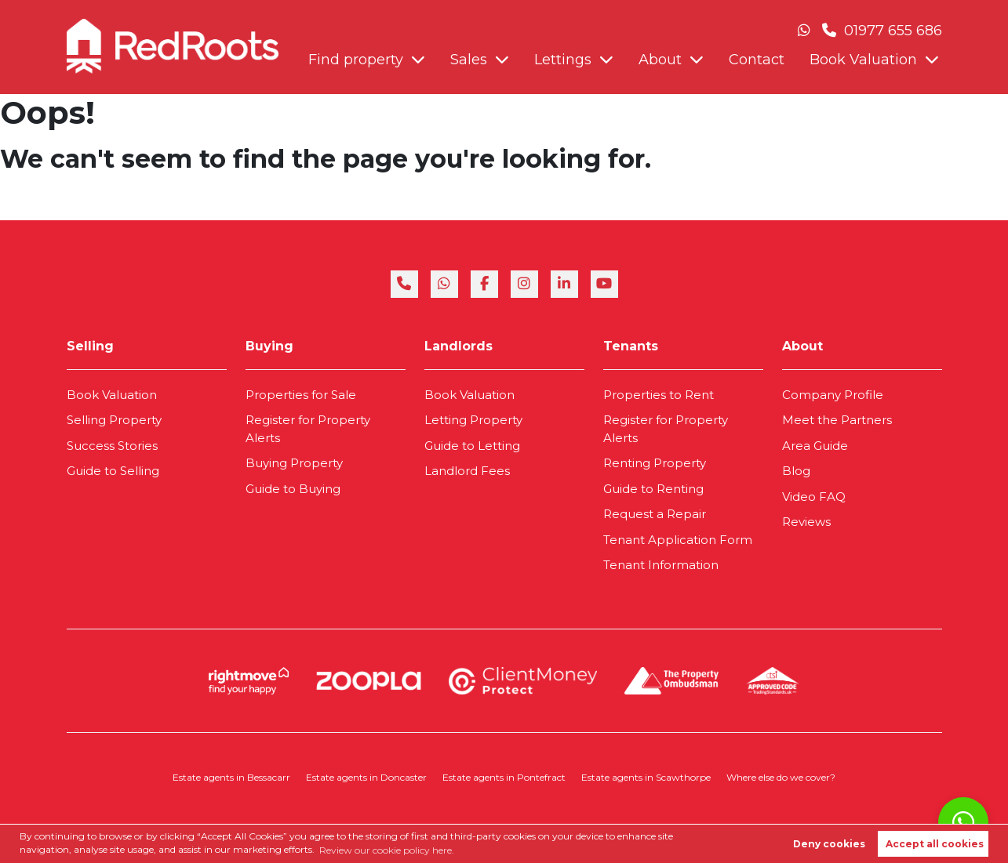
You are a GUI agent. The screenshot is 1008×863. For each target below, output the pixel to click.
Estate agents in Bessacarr (231, 777)
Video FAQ (814, 496)
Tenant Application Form (677, 539)
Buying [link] (269, 346)
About (660, 59)
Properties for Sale (301, 394)
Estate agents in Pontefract (504, 777)
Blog (796, 470)
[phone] (404, 284)
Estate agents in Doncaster (366, 777)
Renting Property (654, 462)
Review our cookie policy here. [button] (386, 850)
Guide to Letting (472, 445)
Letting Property (473, 419)
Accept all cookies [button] (935, 844)
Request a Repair (654, 513)
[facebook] (484, 284)
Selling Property (114, 419)
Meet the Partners (837, 419)
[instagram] (524, 284)
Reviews (806, 521)
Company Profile (832, 394)
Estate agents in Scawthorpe (646, 777)
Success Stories (112, 445)
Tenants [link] (630, 346)
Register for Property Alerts (308, 428)
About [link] (802, 346)
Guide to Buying (293, 488)
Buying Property (294, 462)
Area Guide (815, 445)
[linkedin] (564, 284)
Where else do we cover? (780, 777)
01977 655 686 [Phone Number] (882, 30)
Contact (756, 59)
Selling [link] (90, 346)
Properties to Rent (658, 394)
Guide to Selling (113, 470)
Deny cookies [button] (829, 844)
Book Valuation (863, 59)
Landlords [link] (458, 346)
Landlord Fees (467, 470)
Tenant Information (661, 564)
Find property (355, 59)
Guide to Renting (653, 488)
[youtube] (604, 284)
